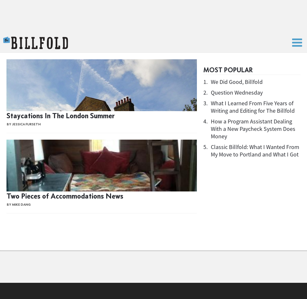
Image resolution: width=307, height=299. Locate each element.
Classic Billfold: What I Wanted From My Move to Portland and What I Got (255, 150)
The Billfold (35, 43)
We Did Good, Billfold (237, 82)
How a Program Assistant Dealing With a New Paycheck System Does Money (253, 129)
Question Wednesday (237, 92)
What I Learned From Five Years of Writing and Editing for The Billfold (253, 106)
